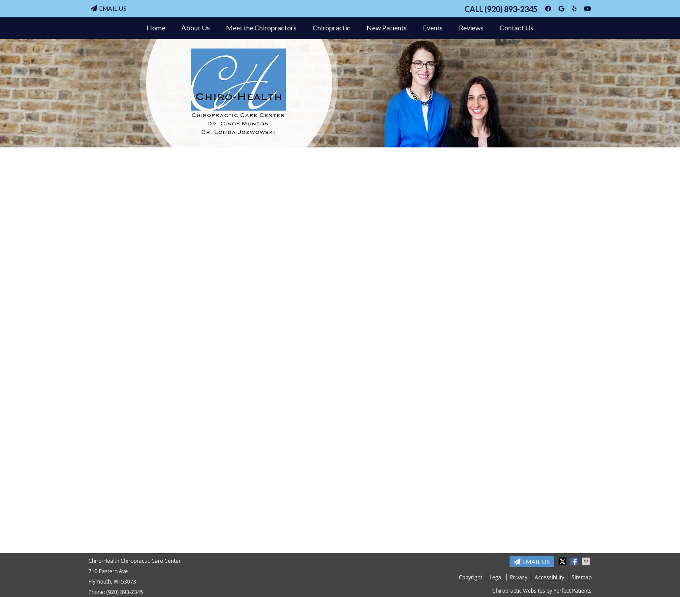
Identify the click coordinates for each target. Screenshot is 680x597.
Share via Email (587, 561)
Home (156, 27)
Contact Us (516, 27)
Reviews (471, 27)
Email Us (109, 8)
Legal (496, 577)
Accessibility (549, 577)
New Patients (386, 27)
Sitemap (582, 577)
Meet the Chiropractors (261, 27)
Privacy (518, 577)
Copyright (470, 577)
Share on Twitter (563, 561)
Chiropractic (331, 27)
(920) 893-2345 (510, 9)
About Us (195, 27)
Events (433, 27)
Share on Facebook (575, 561)
